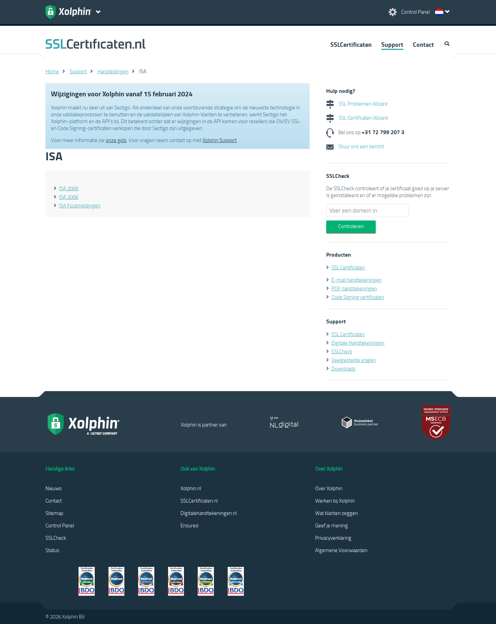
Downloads (343, 368)
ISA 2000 (68, 188)
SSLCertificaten (351, 44)
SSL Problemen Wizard (357, 103)
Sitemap (54, 512)
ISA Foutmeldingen (79, 205)
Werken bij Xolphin (335, 500)
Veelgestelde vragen (353, 359)
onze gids (116, 140)
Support (392, 44)
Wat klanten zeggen (336, 512)
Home (52, 71)
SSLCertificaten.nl (199, 500)
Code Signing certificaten (357, 296)
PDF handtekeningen (354, 288)
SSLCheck (341, 351)
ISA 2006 (68, 196)
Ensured (189, 525)
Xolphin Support (220, 140)
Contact (423, 44)
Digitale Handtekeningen (357, 342)
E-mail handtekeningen (356, 279)
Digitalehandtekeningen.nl (208, 512)
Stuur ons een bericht (355, 146)
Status (52, 550)
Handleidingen (112, 71)
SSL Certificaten (348, 267)
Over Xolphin (328, 488)
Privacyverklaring (333, 537)
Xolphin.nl (190, 488)
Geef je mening (331, 525)
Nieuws (53, 488)
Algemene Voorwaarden (341, 550)
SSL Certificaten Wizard (357, 117)
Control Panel (59, 525)
